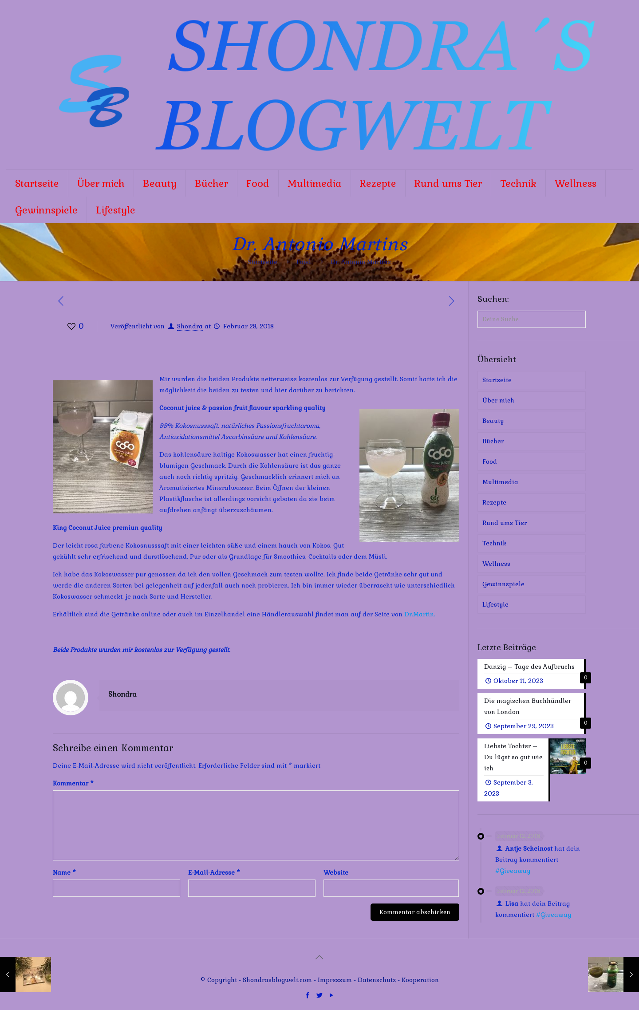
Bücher (493, 441)
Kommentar (73, 783)
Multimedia (500, 482)
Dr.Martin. (419, 614)
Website (335, 872)
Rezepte (494, 502)
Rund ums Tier (504, 523)
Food (303, 262)
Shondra (190, 326)
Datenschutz (378, 980)
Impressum (335, 980)
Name (64, 872)
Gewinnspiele (503, 584)
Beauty (493, 421)
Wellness (496, 564)
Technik (494, 543)
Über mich (498, 400)
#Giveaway (512, 871)
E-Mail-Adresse (214, 872)
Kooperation (420, 980)
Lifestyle (495, 604)
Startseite (262, 262)
